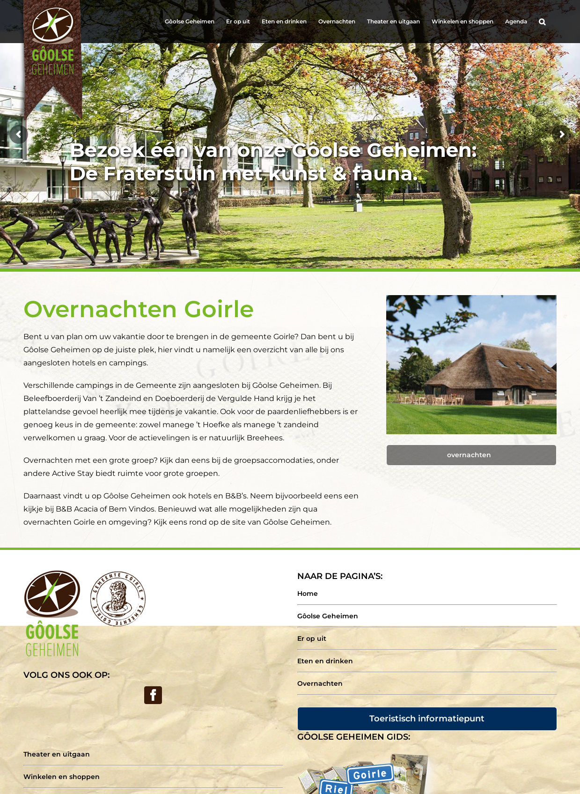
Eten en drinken (325, 661)
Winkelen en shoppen (61, 776)
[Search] (542, 21)
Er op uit (311, 638)
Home (307, 593)
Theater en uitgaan (56, 754)
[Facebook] (153, 695)
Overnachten (320, 683)
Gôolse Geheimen (327, 616)
